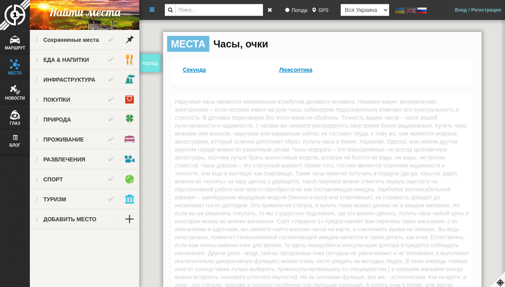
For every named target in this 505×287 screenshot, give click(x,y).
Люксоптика (296, 70)
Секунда (194, 70)
